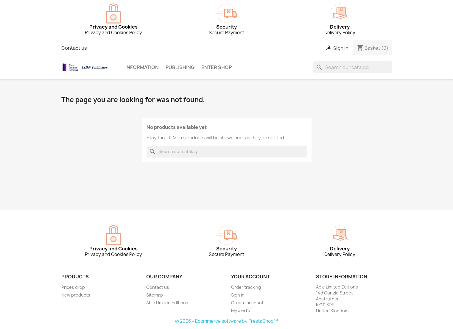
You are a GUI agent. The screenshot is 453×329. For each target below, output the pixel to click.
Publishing (180, 67)
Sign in (238, 295)
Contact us (74, 48)
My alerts (240, 310)
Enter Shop (216, 67)
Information (142, 67)
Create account (247, 302)
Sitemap (154, 295)
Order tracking (246, 287)
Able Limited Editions (167, 302)
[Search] (352, 67)
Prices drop (73, 287)
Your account (250, 276)
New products (75, 295)
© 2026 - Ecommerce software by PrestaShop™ (226, 321)
